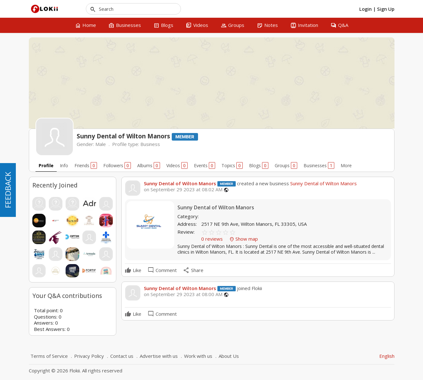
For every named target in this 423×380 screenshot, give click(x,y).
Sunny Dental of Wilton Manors (180, 183)
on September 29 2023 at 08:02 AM (183, 190)
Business (150, 144)
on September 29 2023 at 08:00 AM (183, 294)
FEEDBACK (8, 190)
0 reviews (212, 239)
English (386, 356)
